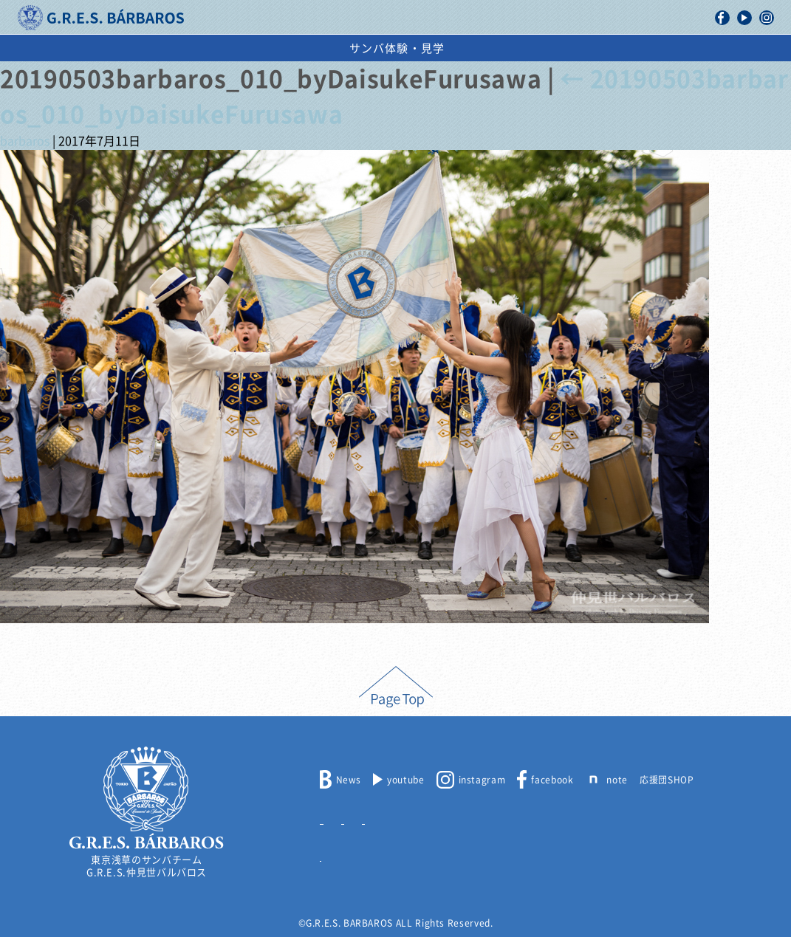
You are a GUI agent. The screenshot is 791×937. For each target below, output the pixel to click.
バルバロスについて (125, 48)
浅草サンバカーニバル (349, 48)
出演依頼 (565, 48)
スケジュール (475, 48)
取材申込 (470, 816)
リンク (334, 853)
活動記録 (234, 48)
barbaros (24, 141)
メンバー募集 (348, 816)
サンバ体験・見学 (671, 48)
